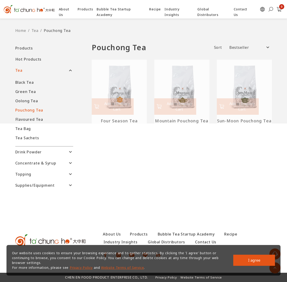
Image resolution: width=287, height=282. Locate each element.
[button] (44, 48)
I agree (253, 259)
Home (20, 30)
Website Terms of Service (123, 266)
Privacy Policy (82, 266)
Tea (35, 30)
